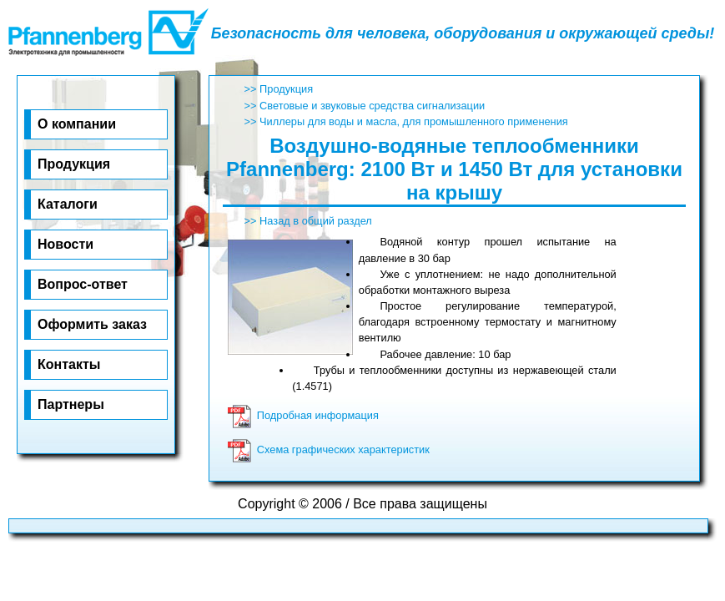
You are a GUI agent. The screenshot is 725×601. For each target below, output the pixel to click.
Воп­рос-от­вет (83, 284)
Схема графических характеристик (328, 449)
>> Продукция (279, 89)
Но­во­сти (65, 244)
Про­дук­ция (74, 164)
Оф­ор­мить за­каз (92, 324)
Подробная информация (303, 415)
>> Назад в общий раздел (308, 221)
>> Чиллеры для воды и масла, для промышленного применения (406, 121)
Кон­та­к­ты (69, 364)
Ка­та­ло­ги (68, 204)
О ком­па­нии (77, 124)
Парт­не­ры (71, 404)
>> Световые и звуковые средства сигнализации (365, 105)
